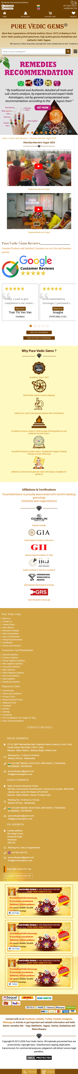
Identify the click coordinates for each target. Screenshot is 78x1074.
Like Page (15, 913)
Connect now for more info (18, 876)
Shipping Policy (9, 703)
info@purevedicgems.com (20, 774)
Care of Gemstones (11, 636)
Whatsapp (8, 1022)
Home (4, 138)
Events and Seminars (12, 645)
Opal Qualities (9, 679)
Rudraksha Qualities (11, 682)
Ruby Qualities (9, 670)
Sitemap (6, 712)
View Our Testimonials (39, 332)
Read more (20, 309)
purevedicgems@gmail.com (21, 771)
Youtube (57, 1019)
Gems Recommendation (13, 721)
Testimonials (8, 690)
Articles (6, 709)
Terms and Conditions (12, 693)
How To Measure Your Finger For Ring (19, 718)
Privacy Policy (9, 696)
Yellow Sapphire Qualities (14, 660)
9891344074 (47, 763)
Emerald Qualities (10, 654)
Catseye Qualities (10, 657)
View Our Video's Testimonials (39, 338)
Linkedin (40, 1019)
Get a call (29, 1072)
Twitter (48, 1019)
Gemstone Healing (11, 630)
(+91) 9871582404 (18, 763)
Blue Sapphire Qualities (13, 663)
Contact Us (7, 621)
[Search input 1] (33, 51)
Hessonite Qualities (11, 667)
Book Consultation (11, 633)
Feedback (7, 706)
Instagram (67, 1019)
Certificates (8, 642)
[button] (31, 326)
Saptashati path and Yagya (39, 189)
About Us (7, 618)
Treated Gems (9, 624)
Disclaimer (7, 715)
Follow (14, 984)
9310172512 (34, 763)
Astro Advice (8, 627)
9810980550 (13, 766)
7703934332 (59, 763)
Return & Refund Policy (13, 699)
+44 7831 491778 (17, 853)
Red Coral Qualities (11, 676)
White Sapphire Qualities (13, 673)
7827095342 (26, 766)
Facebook (30, 1019)
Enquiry (48, 1072)
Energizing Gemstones (13, 639)
